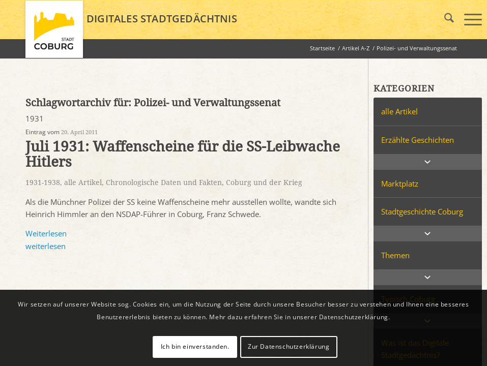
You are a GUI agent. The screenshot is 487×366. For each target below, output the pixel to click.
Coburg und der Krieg (264, 182)
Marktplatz (399, 183)
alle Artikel (83, 182)
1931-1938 (42, 182)
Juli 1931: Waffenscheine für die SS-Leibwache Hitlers (182, 154)
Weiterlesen (46, 233)
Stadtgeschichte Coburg (422, 211)
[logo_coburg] (54, 34)
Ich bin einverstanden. (195, 346)
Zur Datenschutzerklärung (288, 346)
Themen (395, 255)
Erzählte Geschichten (417, 140)
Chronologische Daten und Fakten (164, 182)
